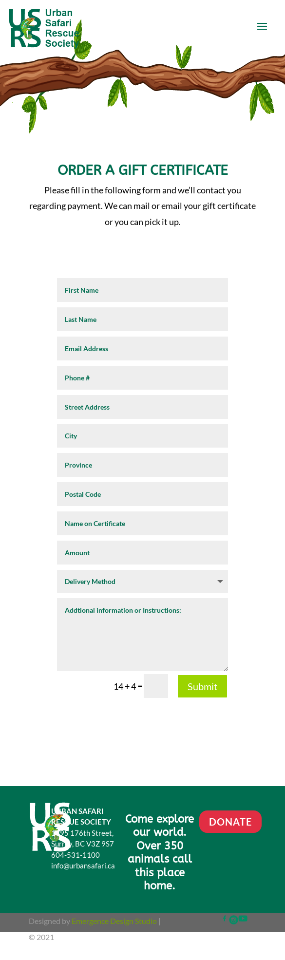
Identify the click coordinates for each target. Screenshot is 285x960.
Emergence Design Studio (114, 920)
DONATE (230, 822)
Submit (202, 686)
